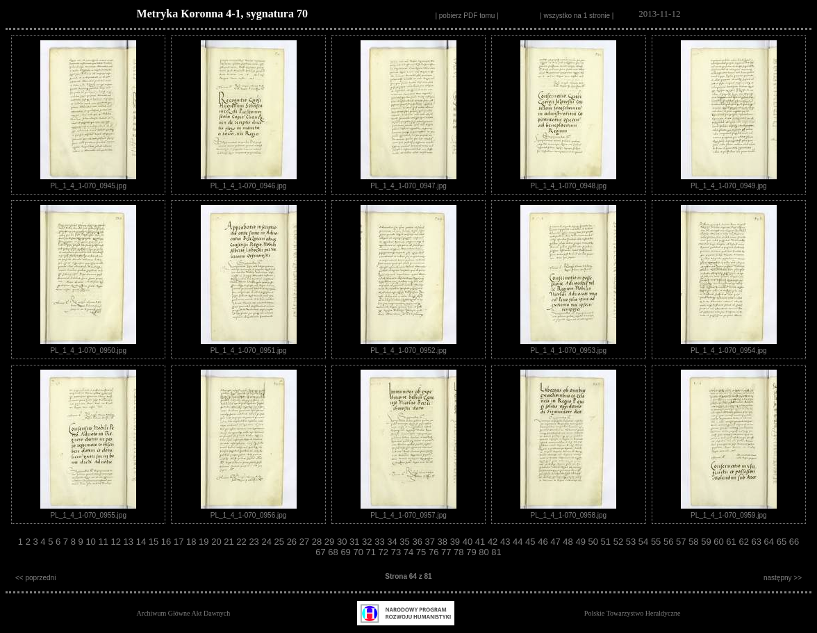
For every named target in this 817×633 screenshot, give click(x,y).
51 (607, 541)
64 (770, 541)
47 (556, 541)
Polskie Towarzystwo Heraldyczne (632, 613)
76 (435, 552)
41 (481, 541)
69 (346, 552)
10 (91, 541)
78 (460, 552)
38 (444, 541)
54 (644, 541)
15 (155, 541)
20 (217, 541)
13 (130, 541)
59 (707, 541)
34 (393, 541)
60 (719, 541)
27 (305, 541)
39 (456, 541)
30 (343, 541)
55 (657, 541)
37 (430, 541)
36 (418, 541)
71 (372, 552)
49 (581, 541)
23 (255, 541)
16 (167, 541)
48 (569, 541)
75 (422, 552)
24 (267, 541)
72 (385, 552)
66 (794, 541)
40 (469, 541)
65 (783, 541)
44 (519, 541)
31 (355, 541)
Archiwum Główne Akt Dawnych (184, 613)
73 (397, 552)
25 (280, 541)
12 (117, 541)
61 (732, 541)
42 (494, 541)
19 (205, 541)
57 (682, 541)
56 (669, 541)
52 (619, 541)
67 (321, 552)
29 (330, 541)
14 (142, 541)
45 (531, 541)
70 (359, 552)
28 (318, 541)
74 (410, 552)
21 (230, 541)
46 (544, 541)
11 (104, 541)
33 (380, 541)
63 (758, 541)
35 (405, 541)
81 (496, 552)
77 (447, 552)
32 (368, 541)
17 (180, 541)
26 (293, 541)
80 (485, 552)
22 (242, 541)
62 (744, 541)
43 (506, 541)
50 (594, 541)
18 (192, 541)
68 (334, 552)
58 (694, 541)
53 (632, 541)
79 (472, 552)
